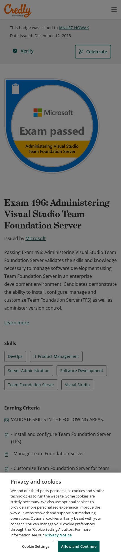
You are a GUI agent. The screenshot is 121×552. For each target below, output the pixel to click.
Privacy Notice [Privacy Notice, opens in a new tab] (58, 540)
